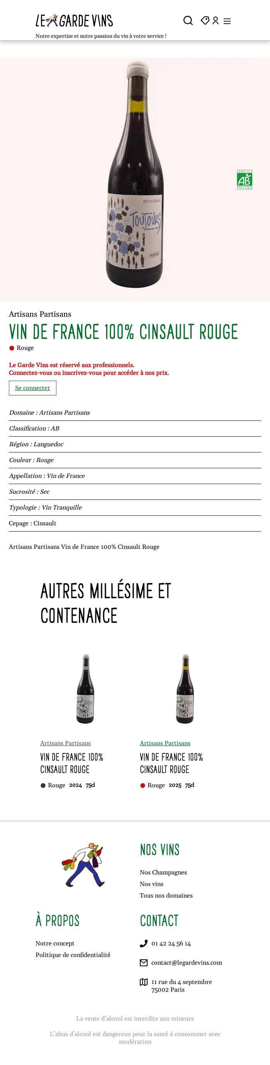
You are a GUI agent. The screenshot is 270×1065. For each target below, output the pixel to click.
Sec (44, 492)
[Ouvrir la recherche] (188, 20)
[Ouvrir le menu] (227, 20)
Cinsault (45, 523)
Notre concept (55, 943)
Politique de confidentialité (73, 955)
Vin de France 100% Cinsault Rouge (72, 763)
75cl (90, 785)
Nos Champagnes (163, 872)
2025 (175, 785)
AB (55, 428)
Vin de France (65, 476)
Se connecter (32, 388)
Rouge (44, 460)
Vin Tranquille (61, 507)
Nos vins (151, 884)
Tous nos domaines (166, 896)
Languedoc (48, 444)
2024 (75, 785)
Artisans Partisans (64, 413)
